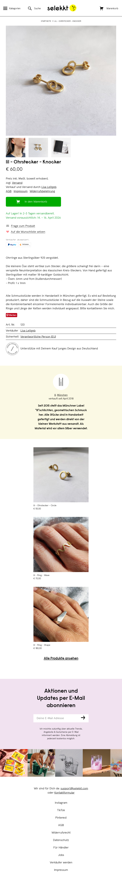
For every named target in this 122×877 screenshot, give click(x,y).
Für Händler (61, 847)
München (62, 395)
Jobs (61, 855)
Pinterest (61, 817)
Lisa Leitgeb (48, 187)
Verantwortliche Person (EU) (38, 336)
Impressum (61, 870)
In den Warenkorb (36, 201)
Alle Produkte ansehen (61, 658)
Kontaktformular (64, 792)
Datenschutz (61, 840)
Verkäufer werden (61, 862)
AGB (61, 825)
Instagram (61, 802)
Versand (17, 182)
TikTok (61, 810)
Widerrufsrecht (61, 832)
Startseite (46, 21)
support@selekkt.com (74, 788)
